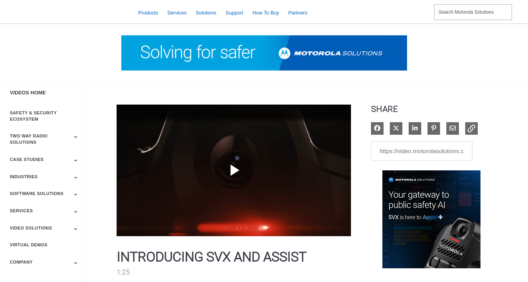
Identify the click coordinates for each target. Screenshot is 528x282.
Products (148, 12)
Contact (425, 7)
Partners (297, 12)
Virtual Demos (29, 244)
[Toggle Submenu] (76, 137)
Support (234, 12)
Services (176, 12)
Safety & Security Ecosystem (33, 115)
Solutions (206, 12)
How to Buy (265, 12)
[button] (471, 128)
